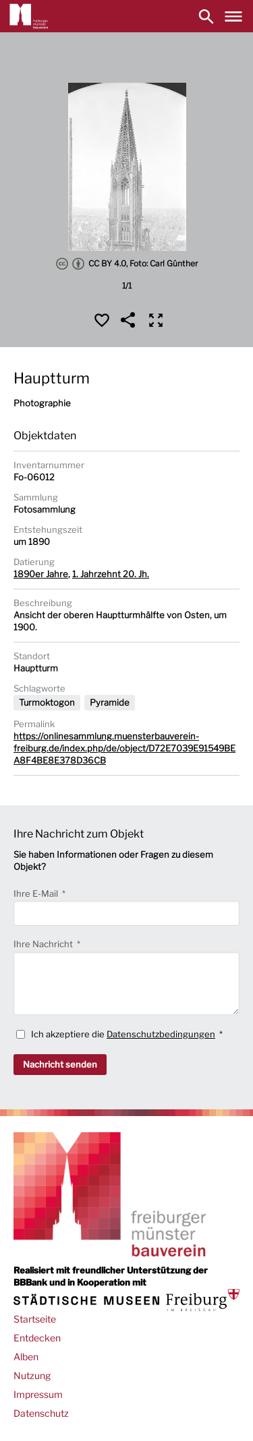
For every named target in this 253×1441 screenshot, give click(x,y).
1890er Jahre (40, 573)
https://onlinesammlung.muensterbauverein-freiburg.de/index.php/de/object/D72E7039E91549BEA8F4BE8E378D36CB (124, 748)
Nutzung (32, 1375)
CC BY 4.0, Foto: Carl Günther (127, 264)
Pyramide (110, 702)
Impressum (38, 1394)
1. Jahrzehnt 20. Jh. (110, 573)
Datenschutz (41, 1413)
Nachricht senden (60, 1064)
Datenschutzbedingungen (161, 1034)
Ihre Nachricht (44, 943)
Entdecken (37, 1337)
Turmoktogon (47, 702)
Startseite (34, 1319)
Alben (25, 1356)
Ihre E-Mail (36, 893)
